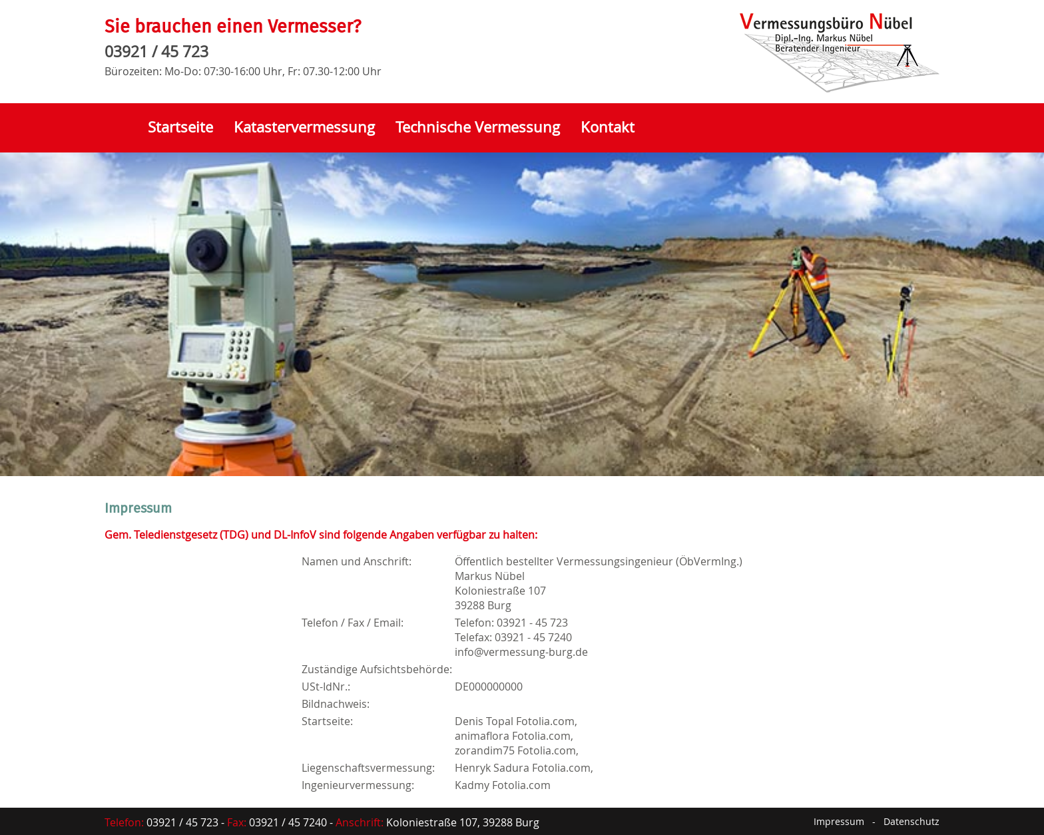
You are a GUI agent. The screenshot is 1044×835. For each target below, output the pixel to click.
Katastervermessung (304, 127)
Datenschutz (911, 821)
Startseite (180, 127)
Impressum (839, 821)
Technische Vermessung (477, 127)
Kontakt (608, 127)
